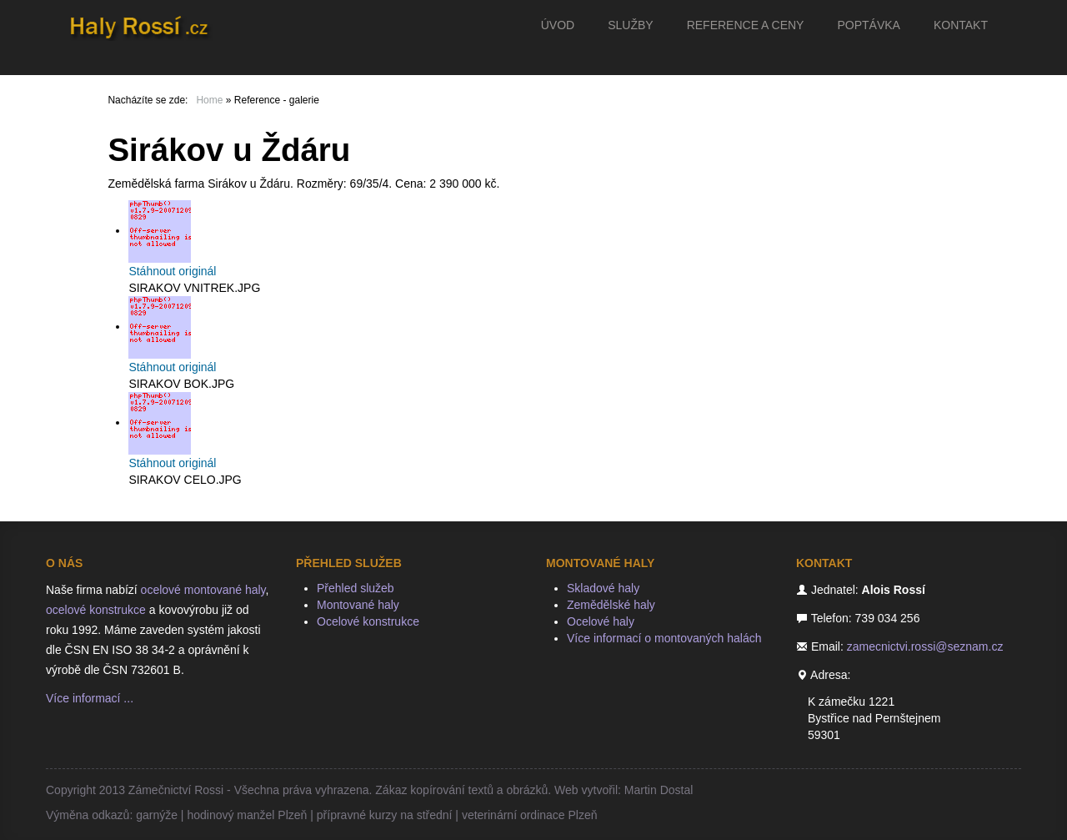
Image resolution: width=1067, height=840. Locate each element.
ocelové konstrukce (96, 609)
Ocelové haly (600, 621)
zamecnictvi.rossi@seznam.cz (925, 646)
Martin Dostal (658, 790)
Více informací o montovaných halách (664, 638)
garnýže (157, 815)
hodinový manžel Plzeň (247, 815)
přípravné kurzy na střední (385, 815)
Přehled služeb (355, 588)
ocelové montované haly (203, 589)
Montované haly (358, 604)
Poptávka (868, 25)
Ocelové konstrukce (368, 621)
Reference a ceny (745, 25)
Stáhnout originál (172, 271)
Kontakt (961, 25)
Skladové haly (603, 588)
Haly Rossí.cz (146, 25)
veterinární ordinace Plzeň (530, 815)
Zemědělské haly (611, 604)
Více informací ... (89, 698)
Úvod (557, 25)
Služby (630, 25)
